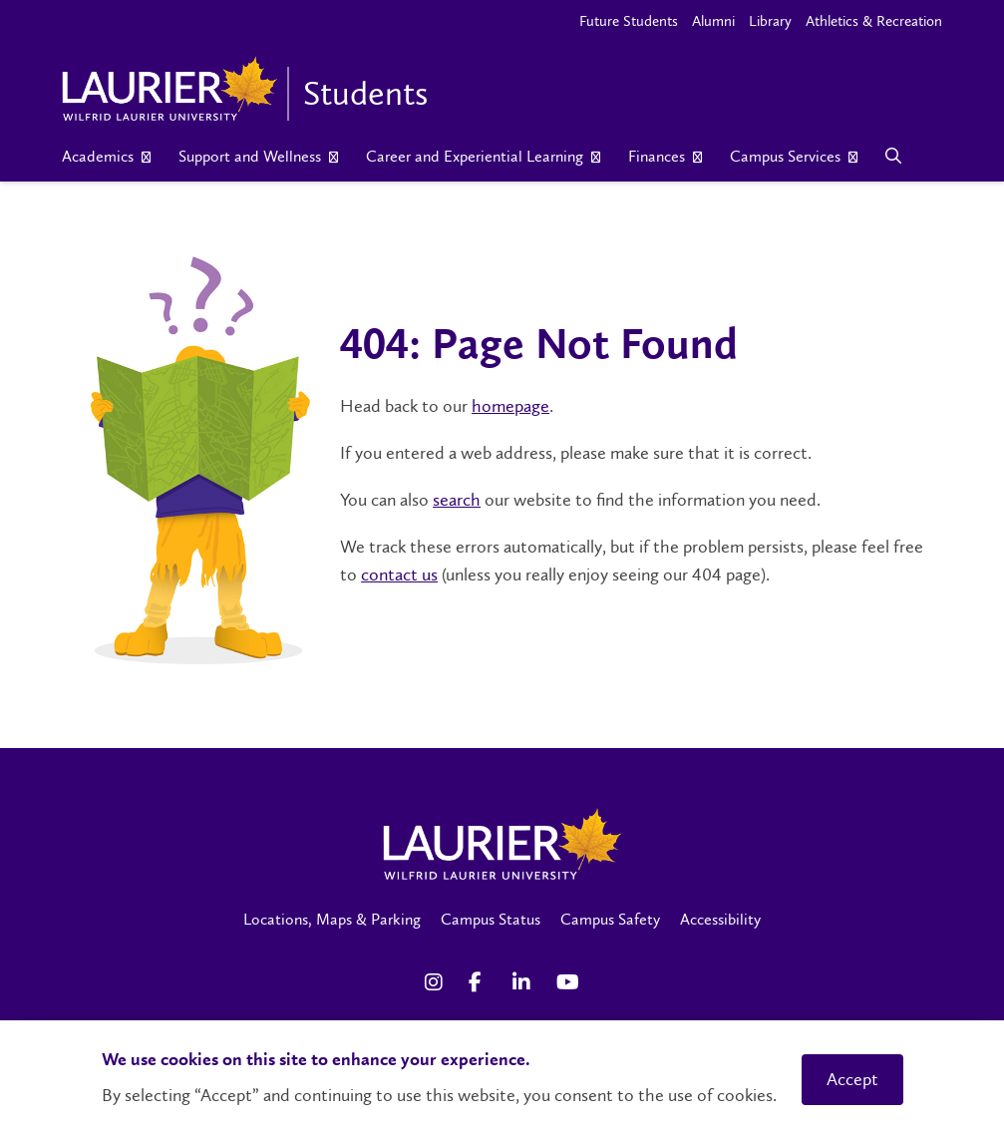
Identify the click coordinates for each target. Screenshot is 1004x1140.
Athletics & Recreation (874, 21)
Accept (852, 1079)
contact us (399, 574)
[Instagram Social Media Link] (437, 982)
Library (770, 21)
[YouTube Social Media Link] (568, 982)
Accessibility (720, 919)
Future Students (628, 21)
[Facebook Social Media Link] (481, 982)
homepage (510, 406)
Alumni (713, 21)
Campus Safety (610, 919)
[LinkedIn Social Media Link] (524, 982)
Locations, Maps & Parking (332, 919)
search (457, 500)
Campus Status (490, 919)
